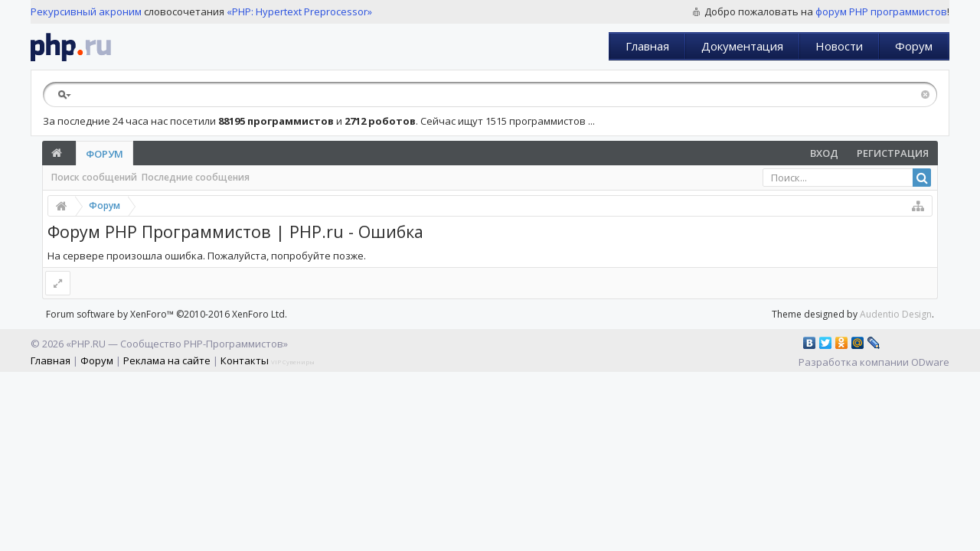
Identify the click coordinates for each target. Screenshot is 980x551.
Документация (742, 46)
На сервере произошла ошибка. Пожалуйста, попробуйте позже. (206, 255)
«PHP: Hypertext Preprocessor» (299, 11)
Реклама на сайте (167, 360)
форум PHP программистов (881, 11)
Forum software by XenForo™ (166, 314)
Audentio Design (896, 314)
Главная (647, 46)
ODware (930, 362)
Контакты (244, 360)
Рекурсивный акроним (86, 11)
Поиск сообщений (94, 177)
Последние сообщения (196, 177)
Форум (914, 46)
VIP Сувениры (293, 361)
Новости (839, 46)
